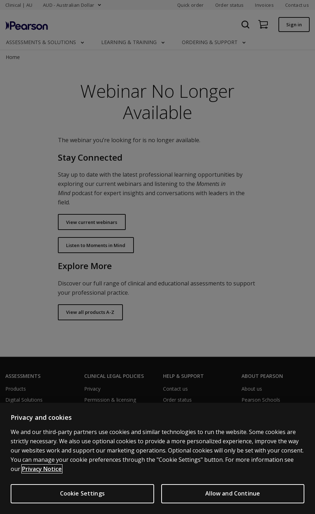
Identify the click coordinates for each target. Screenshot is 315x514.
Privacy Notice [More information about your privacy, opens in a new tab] (42, 469)
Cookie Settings (82, 493)
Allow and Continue (232, 493)
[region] (157, 458)
